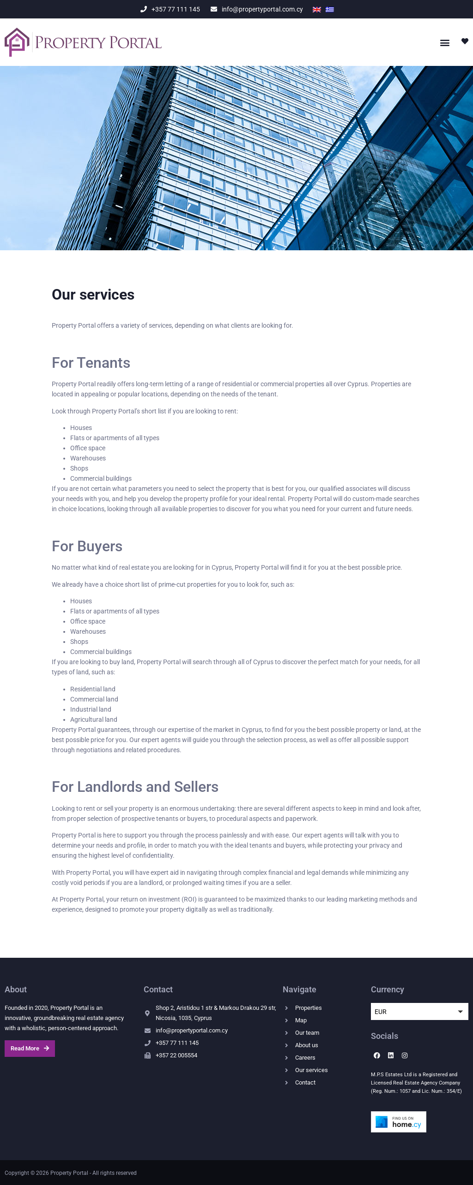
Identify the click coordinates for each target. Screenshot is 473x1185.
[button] (444, 42)
